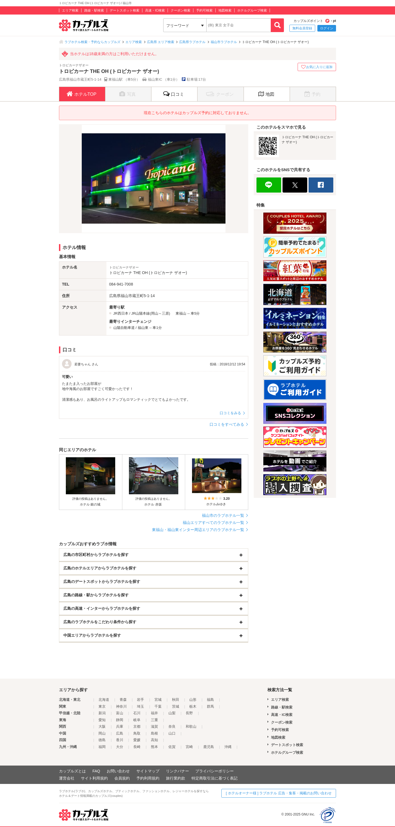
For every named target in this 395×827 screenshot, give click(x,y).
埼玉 (140, 706)
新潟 (102, 713)
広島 (119, 733)
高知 (154, 740)
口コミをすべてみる (227, 424)
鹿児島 (208, 747)
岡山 (102, 733)
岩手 (140, 700)
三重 (154, 720)
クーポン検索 (180, 10)
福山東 (143, 328)
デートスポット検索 (124, 10)
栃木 (192, 706)
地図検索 (225, 10)
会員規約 (122, 778)
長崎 (136, 747)
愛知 (102, 720)
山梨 (172, 713)
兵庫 (119, 726)
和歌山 (191, 726)
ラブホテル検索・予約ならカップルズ (92, 42)
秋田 (175, 700)
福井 (154, 713)
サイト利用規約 (94, 778)
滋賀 (154, 726)
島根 (154, 733)
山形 (192, 700)
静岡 (119, 720)
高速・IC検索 (155, 10)
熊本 (154, 747)
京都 (136, 726)
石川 (136, 713)
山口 (172, 733)
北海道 (103, 700)
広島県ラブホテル (192, 42)
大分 (119, 747)
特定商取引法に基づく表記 (214, 778)
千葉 (158, 706)
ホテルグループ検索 (252, 10)
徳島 (102, 740)
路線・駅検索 (94, 10)
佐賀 (172, 747)
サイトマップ (147, 771)
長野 (189, 713)
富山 (119, 713)
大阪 (102, 726)
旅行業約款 (175, 778)
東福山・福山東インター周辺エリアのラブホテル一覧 (198, 529)
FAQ (96, 771)
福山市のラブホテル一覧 (223, 515)
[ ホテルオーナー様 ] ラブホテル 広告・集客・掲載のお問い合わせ (279, 793)
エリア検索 (70, 10)
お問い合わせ (118, 771)
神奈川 (121, 706)
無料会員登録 (302, 28)
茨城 (175, 706)
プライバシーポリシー (214, 771)
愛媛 (136, 740)
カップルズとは (72, 771)
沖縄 (228, 747)
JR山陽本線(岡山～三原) (150, 313)
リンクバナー (177, 771)
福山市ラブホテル (224, 42)
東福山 (181, 313)
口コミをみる (230, 413)
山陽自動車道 (124, 328)
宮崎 (189, 747)
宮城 (158, 700)
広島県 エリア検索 (160, 42)
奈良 (172, 726)
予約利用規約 (147, 778)
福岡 (102, 747)
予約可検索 (204, 10)
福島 (210, 700)
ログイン (326, 28)
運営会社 (66, 778)
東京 (102, 706)
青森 (123, 700)
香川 (119, 740)
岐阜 (136, 720)
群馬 (210, 706)
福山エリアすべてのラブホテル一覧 (213, 522)
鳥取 (136, 733)
